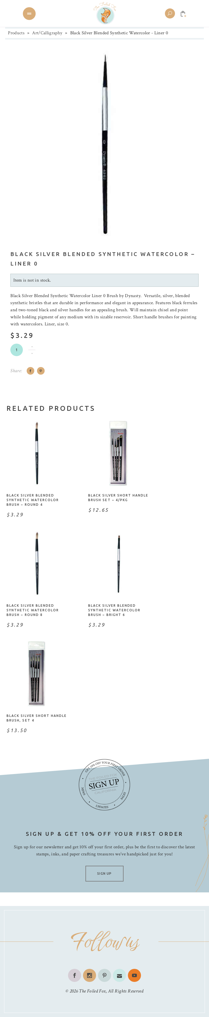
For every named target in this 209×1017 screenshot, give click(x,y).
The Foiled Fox (92, 991)
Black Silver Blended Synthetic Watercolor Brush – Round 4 (33, 500)
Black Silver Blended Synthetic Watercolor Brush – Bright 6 (114, 610)
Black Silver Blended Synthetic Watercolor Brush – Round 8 (33, 610)
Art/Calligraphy (47, 33)
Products (16, 33)
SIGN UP (104, 873)
